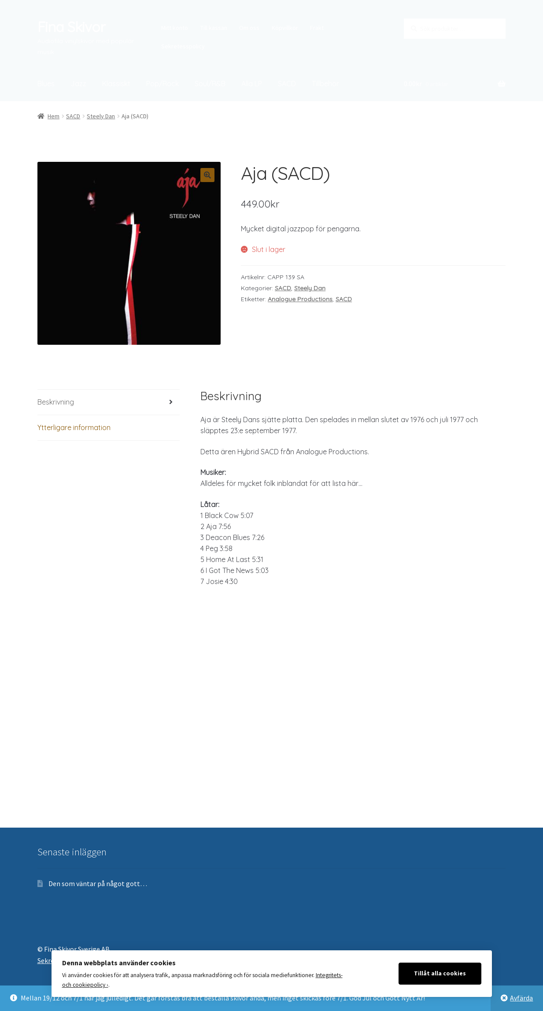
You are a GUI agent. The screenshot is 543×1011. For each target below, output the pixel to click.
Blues (46, 83)
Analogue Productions (300, 299)
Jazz (78, 83)
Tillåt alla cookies (440, 973)
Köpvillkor (285, 28)
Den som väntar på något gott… (97, 883)
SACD (287, 83)
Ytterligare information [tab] (74, 427)
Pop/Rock (162, 83)
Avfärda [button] (521, 997)
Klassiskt (116, 83)
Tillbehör (325, 83)
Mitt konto (174, 28)
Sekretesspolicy (183, 46)
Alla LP (251, 83)
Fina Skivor (71, 27)
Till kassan (213, 28)
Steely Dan (101, 116)
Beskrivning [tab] (55, 402)
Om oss (249, 28)
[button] (207, 175)
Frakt (317, 28)
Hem (53, 116)
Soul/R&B (210, 83)
